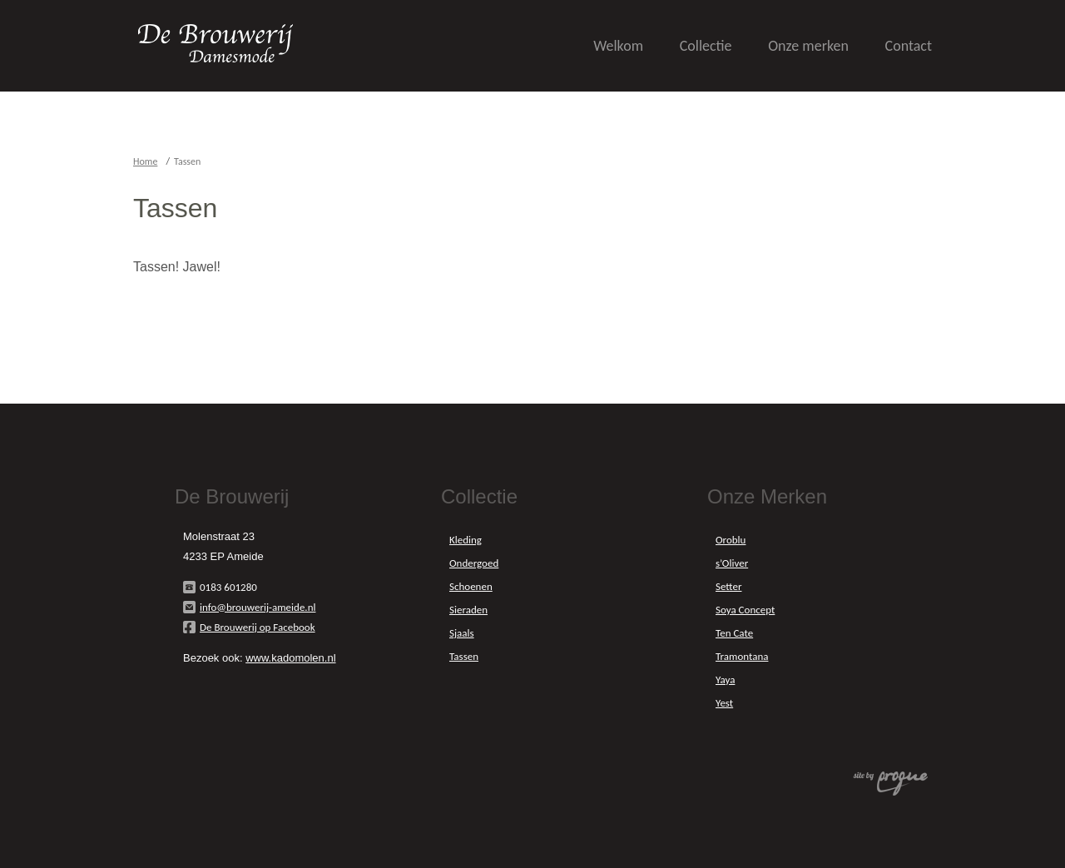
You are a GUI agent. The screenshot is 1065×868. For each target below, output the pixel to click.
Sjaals (461, 633)
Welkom (618, 46)
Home (145, 161)
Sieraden (468, 609)
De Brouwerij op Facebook (257, 627)
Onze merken (808, 46)
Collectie (706, 46)
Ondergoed (473, 563)
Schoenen (471, 586)
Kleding (465, 539)
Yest (724, 703)
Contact (908, 46)
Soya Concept (745, 609)
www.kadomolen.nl (290, 658)
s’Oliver (732, 563)
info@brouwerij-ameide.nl (257, 607)
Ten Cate (734, 633)
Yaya (725, 679)
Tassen (463, 656)
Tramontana (742, 656)
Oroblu (731, 539)
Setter (728, 586)
